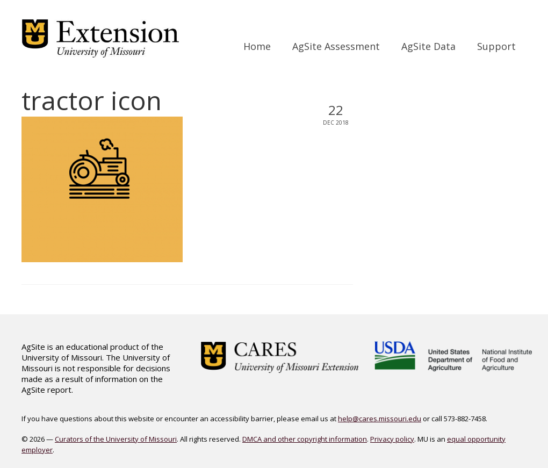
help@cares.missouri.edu (379, 418)
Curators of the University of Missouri (116, 439)
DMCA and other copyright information (304, 439)
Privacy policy (392, 439)
